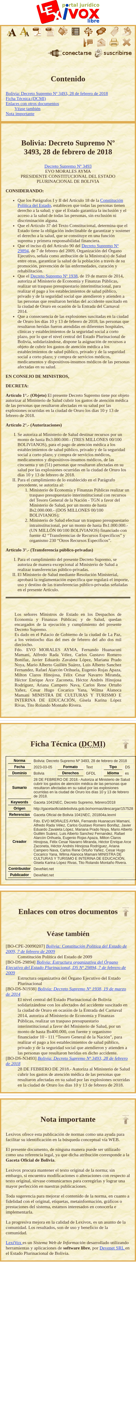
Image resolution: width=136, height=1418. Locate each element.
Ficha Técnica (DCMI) (26, 98)
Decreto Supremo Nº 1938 (53, 276)
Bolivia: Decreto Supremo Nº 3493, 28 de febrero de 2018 (57, 93)
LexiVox (14, 1242)
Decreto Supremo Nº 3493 (67, 166)
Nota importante (20, 113)
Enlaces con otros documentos (32, 103)
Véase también (27, 108)
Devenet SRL (112, 1247)
